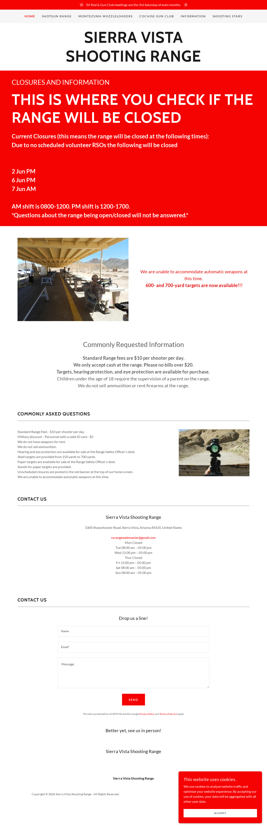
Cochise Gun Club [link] (156, 16)
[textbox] (133, 631)
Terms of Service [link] (168, 713)
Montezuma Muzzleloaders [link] (105, 16)
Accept (220, 813)
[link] (133, 60)
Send (133, 699)
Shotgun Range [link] (57, 16)
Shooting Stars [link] (227, 16)
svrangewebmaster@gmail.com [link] (133, 537)
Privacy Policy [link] (147, 713)
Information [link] (193, 16)
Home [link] (30, 16)
